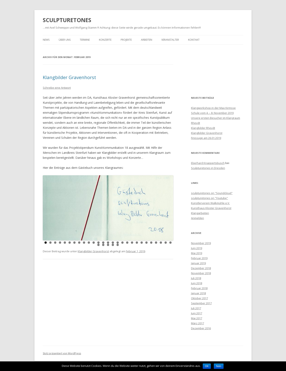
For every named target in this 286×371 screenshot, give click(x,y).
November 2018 (201, 273)
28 (98, 245)
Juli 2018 (196, 278)
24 (156, 242)
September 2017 (201, 303)
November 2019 (201, 243)
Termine (85, 40)
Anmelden (197, 218)
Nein (218, 366)
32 (117, 245)
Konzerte (105, 40)
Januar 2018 (198, 293)
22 (146, 242)
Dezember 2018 (201, 268)
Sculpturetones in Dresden (208, 168)
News (46, 40)
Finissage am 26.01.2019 (206, 138)
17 (122, 242)
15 (113, 242)
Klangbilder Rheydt (203, 128)
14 (108, 242)
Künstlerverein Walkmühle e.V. (210, 203)
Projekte (126, 40)
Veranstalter (170, 40)
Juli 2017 (196, 308)
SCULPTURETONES (67, 20)
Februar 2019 (199, 258)
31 (113, 245)
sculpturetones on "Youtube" (209, 198)
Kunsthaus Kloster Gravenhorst (211, 208)
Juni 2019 (196, 248)
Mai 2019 (196, 253)
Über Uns (65, 40)
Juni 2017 (196, 313)
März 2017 (197, 323)
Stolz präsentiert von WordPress (62, 353)
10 (89, 242)
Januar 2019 (198, 263)
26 (166, 242)
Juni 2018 (196, 283)
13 (103, 242)
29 (103, 245)
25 (161, 242)
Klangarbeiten (200, 213)
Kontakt (194, 40)
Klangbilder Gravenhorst (69, 77)
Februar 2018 (199, 288)
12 (98, 242)
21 (141, 242)
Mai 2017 (196, 318)
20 (137, 242)
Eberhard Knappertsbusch (208, 163)
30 (108, 245)
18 (127, 242)
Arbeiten (146, 40)
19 (132, 242)
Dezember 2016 (201, 328)
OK (207, 366)
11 (93, 242)
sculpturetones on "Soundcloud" (212, 193)
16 (117, 242)
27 (170, 242)
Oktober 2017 (199, 298)
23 (151, 242)
